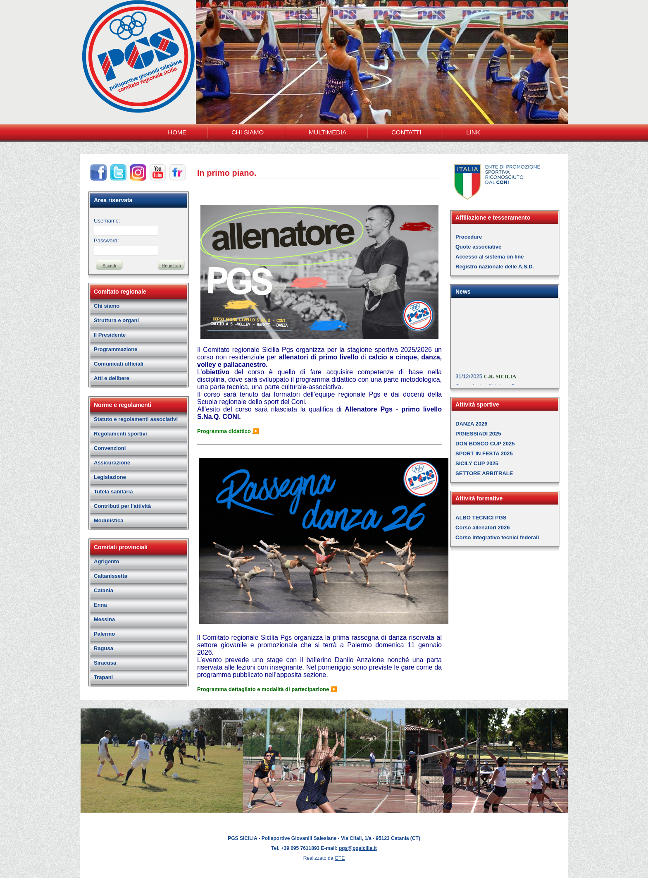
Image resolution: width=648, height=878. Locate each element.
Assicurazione (112, 462)
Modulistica (109, 520)
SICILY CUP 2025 (476, 463)
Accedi (109, 265)
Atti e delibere (111, 378)
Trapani (103, 677)
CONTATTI (406, 132)
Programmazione (115, 349)
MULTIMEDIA (327, 132)
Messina (104, 619)
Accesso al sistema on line (489, 257)
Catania (103, 590)
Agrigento (106, 561)
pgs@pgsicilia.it (358, 848)
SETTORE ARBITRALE (484, 473)
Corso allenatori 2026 (482, 527)
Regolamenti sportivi (120, 434)
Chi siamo (106, 306)
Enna (100, 605)
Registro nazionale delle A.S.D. (494, 266)
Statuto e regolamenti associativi (136, 419)
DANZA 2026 (471, 424)
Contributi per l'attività (122, 506)
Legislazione (110, 477)
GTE (340, 858)
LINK (473, 132)
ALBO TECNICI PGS (481, 517)
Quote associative (478, 247)
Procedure (468, 237)
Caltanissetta (110, 576)
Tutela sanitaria (113, 491)
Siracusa (105, 663)
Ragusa (103, 648)
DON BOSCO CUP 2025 (485, 443)
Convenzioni (110, 448)
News (463, 291)
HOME (177, 132)
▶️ (256, 431)
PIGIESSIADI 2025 (478, 434)
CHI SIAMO (247, 132)
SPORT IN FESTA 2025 (484, 453)
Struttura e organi (116, 320)
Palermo (104, 634)
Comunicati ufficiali (118, 364)
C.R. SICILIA (500, 381)
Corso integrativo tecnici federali (497, 537)
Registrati (171, 265)
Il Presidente (110, 335)
